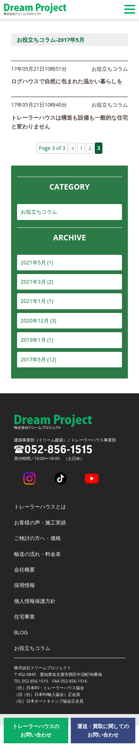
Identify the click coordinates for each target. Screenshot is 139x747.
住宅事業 (24, 616)
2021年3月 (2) (37, 281)
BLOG (21, 632)
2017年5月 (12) (38, 359)
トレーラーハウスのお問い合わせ (36, 730)
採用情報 (24, 584)
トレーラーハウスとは (40, 506)
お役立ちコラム (39, 211)
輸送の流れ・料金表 (37, 553)
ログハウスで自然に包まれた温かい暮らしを (66, 81)
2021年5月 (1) (37, 262)
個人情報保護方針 (35, 600)
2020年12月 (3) (38, 320)
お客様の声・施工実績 (40, 522)
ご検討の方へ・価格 (37, 537)
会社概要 (24, 569)
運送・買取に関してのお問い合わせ (103, 730)
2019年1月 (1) (37, 339)
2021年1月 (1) (37, 300)
